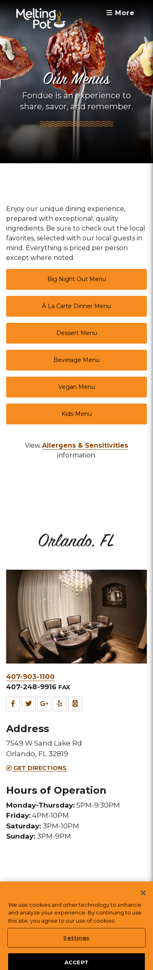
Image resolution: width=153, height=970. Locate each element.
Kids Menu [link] (77, 413)
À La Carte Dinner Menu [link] (76, 306)
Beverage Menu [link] (76, 360)
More (120, 13)
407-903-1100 (30, 677)
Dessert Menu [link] (76, 333)
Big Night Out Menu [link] (76, 279)
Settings (76, 948)
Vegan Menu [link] (76, 387)
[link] (85, 446)
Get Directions (36, 768)
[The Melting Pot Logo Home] (40, 18)
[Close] (143, 903)
